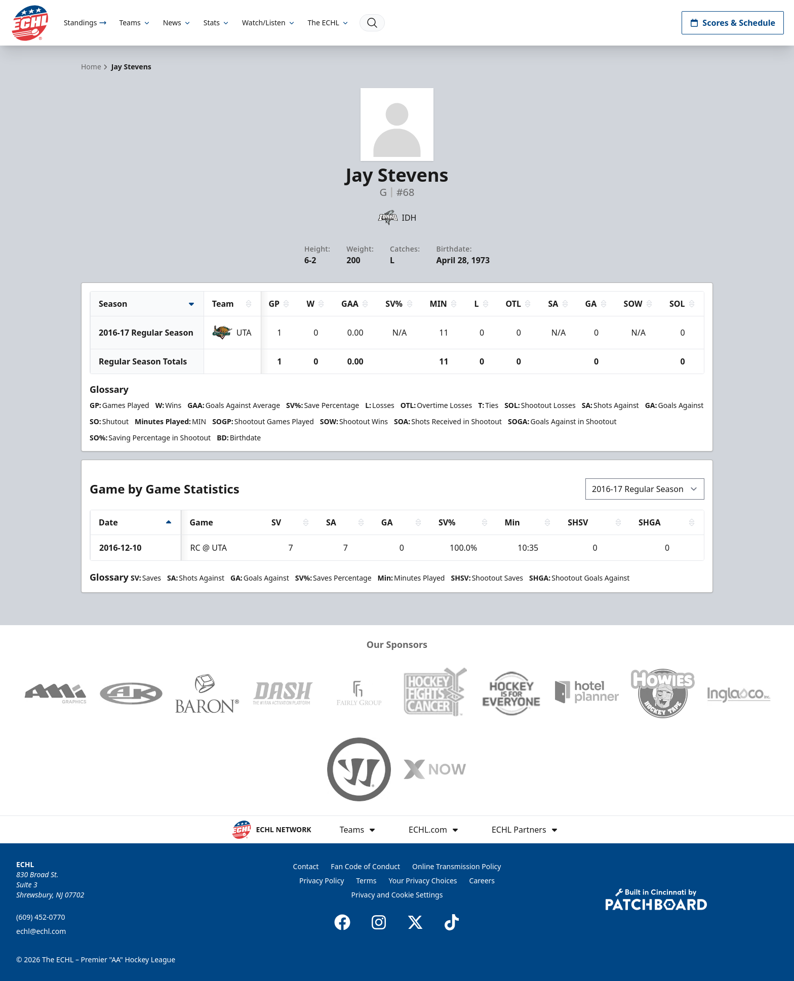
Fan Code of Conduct (365, 866)
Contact (306, 866)
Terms (366, 880)
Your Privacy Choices (423, 880)
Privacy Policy (321, 880)
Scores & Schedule (732, 22)
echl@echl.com (41, 931)
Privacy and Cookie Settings (397, 895)
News (177, 22)
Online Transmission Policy (456, 866)
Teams (134, 22)
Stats (217, 22)
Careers (482, 880)
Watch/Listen (268, 22)
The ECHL (328, 22)
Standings (85, 22)
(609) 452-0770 (40, 917)
